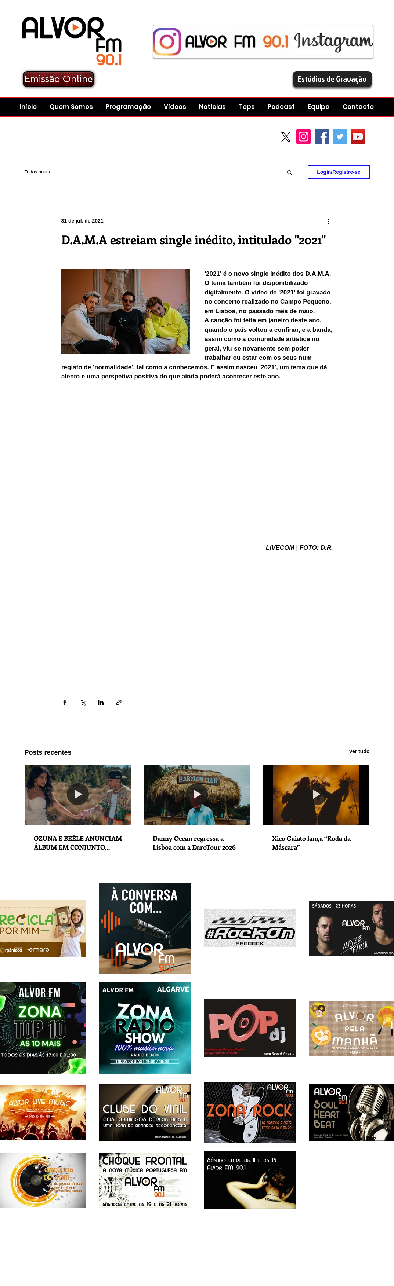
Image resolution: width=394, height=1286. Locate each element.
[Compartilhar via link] (118, 702)
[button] (282, 106)
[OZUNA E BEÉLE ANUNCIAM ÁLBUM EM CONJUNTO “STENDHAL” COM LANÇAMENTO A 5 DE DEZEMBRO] (78, 795)
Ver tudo (359, 751)
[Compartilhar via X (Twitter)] (82, 702)
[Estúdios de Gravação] (332, 79)
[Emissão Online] (58, 79)
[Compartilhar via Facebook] (64, 702)
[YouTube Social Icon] (358, 136)
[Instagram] (303, 136)
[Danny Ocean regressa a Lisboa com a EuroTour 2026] (197, 795)
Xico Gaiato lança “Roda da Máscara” (311, 842)
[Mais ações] (328, 220)
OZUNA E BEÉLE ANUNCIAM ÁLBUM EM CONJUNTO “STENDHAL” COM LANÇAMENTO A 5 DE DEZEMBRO (78, 842)
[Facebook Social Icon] (322, 136)
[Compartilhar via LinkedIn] (100, 702)
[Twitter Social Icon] (340, 136)
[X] (286, 137)
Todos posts (37, 172)
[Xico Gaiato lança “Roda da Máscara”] (316, 795)
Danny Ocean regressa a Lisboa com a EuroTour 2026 (194, 842)
